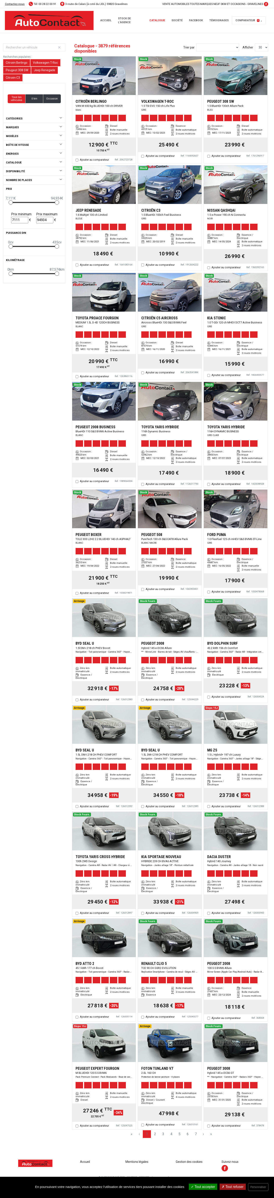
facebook (196, 20)
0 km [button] (34, 98)
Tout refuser (233, 1187)
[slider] (11, 202)
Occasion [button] (52, 98)
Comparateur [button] (247, 20)
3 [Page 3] (163, 1134)
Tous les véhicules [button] (16, 99)
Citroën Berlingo (16, 62)
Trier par (189, 47)
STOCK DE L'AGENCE (124, 20)
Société (177, 20)
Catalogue (157, 20)
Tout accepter (203, 1187)
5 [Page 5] (179, 1134)
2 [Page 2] (155, 1134)
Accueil (106, 20)
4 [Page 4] (171, 1134)
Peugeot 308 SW (17, 70)
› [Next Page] (203, 1134)
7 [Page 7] (196, 1134)
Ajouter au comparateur (94, 159)
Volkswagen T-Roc (45, 62)
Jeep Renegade (44, 70)
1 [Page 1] (147, 1134)
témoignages (219, 20)
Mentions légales (136, 1161)
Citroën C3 (13, 77)
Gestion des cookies (189, 1161)
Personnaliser (258, 1187)
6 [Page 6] (188, 1134)
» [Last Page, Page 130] (211, 1134)
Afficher (248, 47)
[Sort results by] (217, 47)
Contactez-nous (15, 4)
